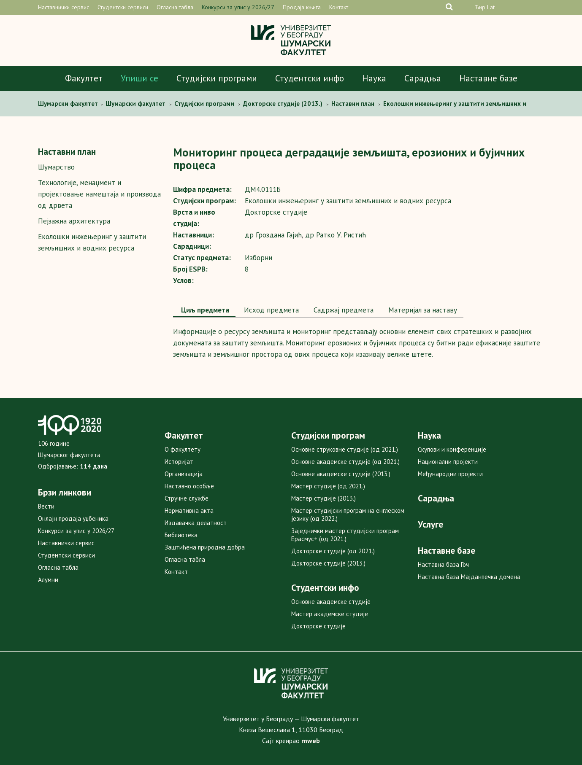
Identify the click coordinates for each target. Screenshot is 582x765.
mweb (310, 740)
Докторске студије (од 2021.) (333, 551)
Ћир (479, 7)
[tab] (204, 310)
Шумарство (56, 167)
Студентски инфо (309, 78)
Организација (184, 474)
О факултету (182, 449)
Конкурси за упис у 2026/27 (238, 7)
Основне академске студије (331, 602)
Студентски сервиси (122, 7)
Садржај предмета (342, 310)
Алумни (48, 580)
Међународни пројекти (450, 474)
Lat (491, 7)
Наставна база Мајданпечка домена (469, 577)
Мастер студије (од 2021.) (328, 486)
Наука (374, 78)
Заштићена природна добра (205, 547)
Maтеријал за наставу (421, 310)
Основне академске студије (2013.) (340, 474)
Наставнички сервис (63, 7)
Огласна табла (175, 7)
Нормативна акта (189, 510)
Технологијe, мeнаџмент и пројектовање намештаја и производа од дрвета (99, 194)
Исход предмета (270, 310)
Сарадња (422, 78)
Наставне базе (488, 78)
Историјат (179, 462)
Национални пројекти (448, 462)
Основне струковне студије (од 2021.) (344, 449)
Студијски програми (216, 78)
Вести (46, 506)
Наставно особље (189, 486)
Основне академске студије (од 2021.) (345, 462)
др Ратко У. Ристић (335, 235)
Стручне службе (186, 498)
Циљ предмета (204, 310)
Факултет (84, 78)
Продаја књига (302, 7)
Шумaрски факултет (69, 104)
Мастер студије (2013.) (323, 498)
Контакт (338, 7)
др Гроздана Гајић (273, 235)
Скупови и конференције (452, 449)
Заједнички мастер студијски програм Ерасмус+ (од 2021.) (345, 535)
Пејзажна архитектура (74, 221)
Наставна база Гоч (443, 564)
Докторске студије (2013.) (328, 563)
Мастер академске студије (329, 614)
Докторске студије (318, 626)
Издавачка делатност (196, 523)
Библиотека (181, 535)
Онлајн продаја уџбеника (73, 518)
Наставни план (67, 151)
